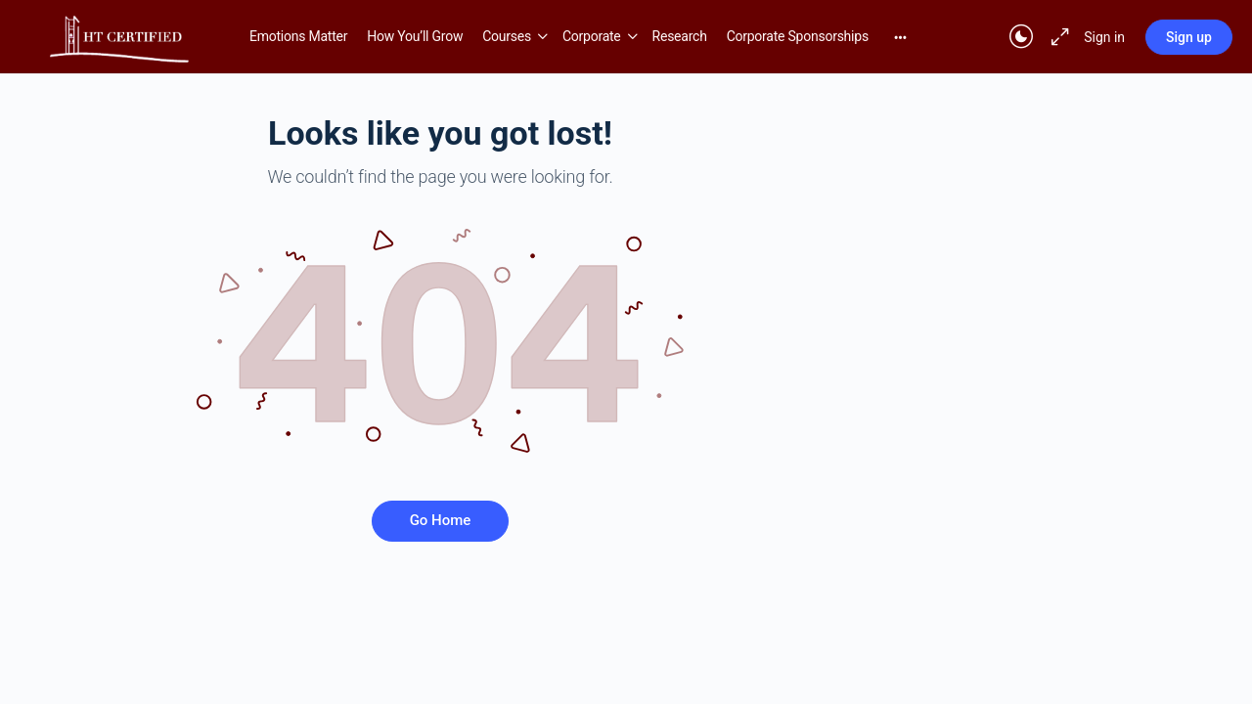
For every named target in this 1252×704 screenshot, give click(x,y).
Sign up (1189, 37)
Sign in (1104, 37)
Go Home (440, 520)
